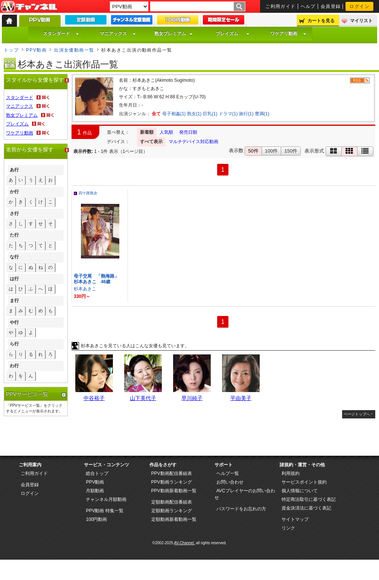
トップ (11, 50)
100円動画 (96, 519)
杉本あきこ (85, 289)
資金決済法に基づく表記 (306, 508)
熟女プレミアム (173, 33)
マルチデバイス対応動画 (193, 141)
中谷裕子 (94, 398)
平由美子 (240, 398)
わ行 (14, 365)
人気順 (166, 132)
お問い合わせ (230, 482)
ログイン (359, 6)
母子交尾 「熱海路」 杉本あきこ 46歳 (98, 278)
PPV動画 (36, 50)
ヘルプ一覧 (227, 473)
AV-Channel (29, 7)
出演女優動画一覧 (74, 50)
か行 (14, 191)
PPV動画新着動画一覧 (173, 490)
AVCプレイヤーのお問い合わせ (245, 494)
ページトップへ (357, 414)
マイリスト (361, 20)
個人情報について (300, 490)
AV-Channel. (184, 543)
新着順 (147, 132)
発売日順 (188, 132)
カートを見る (321, 20)
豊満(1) (262, 113)
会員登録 (331, 6)
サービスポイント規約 (304, 482)
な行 (14, 256)
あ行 (14, 169)
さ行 (14, 213)
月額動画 (95, 490)
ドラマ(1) (228, 113)
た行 (14, 235)
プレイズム (233, 33)
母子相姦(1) (174, 113)
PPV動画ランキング (171, 482)
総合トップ (97, 473)
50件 (253, 151)
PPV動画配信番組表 (171, 473)
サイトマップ (295, 519)
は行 (14, 278)
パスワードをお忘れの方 (241, 508)
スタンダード (61, 33)
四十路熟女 (88, 193)
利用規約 (291, 473)
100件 (271, 151)
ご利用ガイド (280, 6)
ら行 (14, 343)
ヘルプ (308, 6)
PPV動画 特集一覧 (104, 510)
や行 (14, 322)
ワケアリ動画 (288, 33)
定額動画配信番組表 (171, 502)
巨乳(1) (210, 113)
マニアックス (118, 33)
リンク (288, 528)
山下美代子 (143, 398)
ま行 (14, 300)
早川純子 (191, 398)
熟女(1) (194, 113)
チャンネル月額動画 (106, 499)
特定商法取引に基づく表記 (309, 499)
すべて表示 (151, 141)
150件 (290, 151)
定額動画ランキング (171, 510)
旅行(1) (246, 113)
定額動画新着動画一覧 (173, 519)
